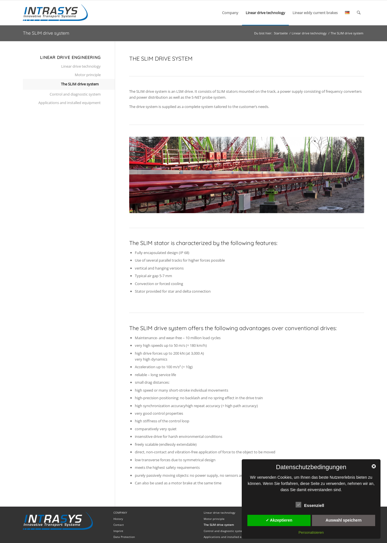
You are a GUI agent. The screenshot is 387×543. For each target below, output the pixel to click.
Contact (118, 525)
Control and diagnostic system (75, 94)
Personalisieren (311, 532)
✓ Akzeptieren (279, 520)
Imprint (118, 531)
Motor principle (88, 74)
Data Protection (124, 537)
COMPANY (120, 513)
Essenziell (310, 505)
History (118, 519)
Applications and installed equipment (69, 102)
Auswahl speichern (344, 520)
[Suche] (358, 12)
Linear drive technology (81, 66)
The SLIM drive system (46, 33)
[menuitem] (230, 12)
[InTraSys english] (55, 12)
